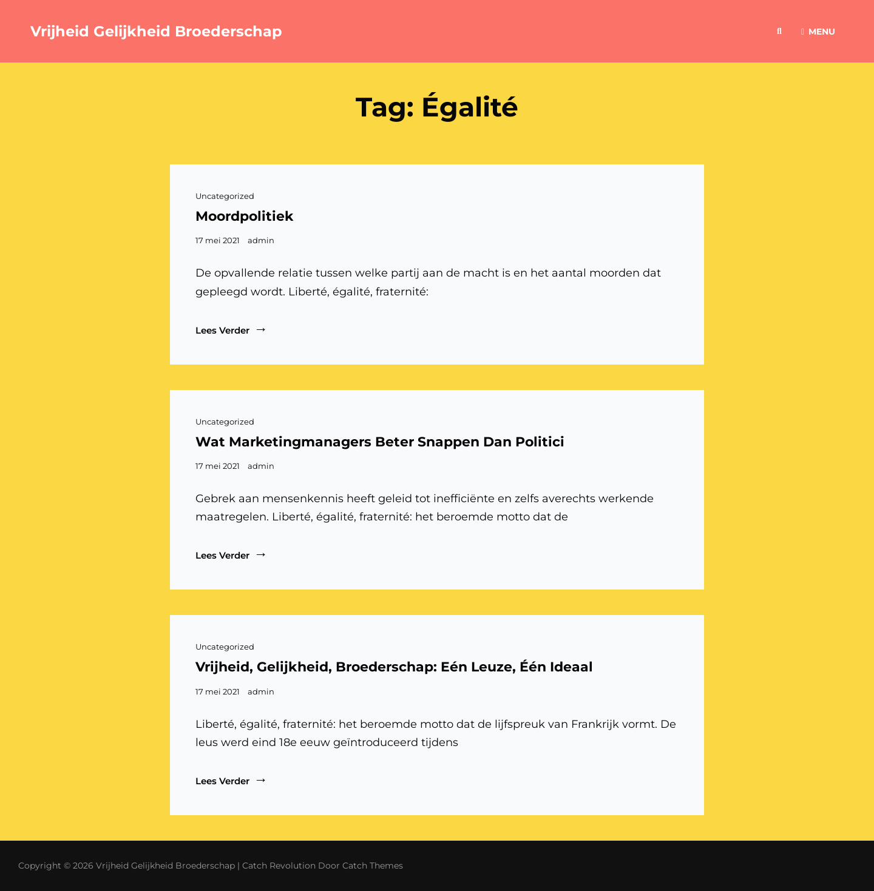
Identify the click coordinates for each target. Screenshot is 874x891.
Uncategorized (224, 196)
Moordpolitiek (244, 216)
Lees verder (231, 329)
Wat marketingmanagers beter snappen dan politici (379, 442)
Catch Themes (372, 865)
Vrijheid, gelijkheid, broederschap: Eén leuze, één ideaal (394, 667)
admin (261, 240)
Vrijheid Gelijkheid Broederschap (156, 31)
